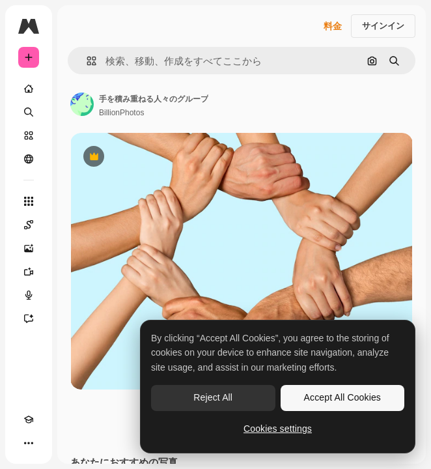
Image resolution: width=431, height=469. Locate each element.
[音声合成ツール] (28, 295)
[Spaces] (28, 224)
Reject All (212, 397)
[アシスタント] (28, 318)
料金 (333, 26)
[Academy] (28, 419)
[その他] (28, 443)
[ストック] (28, 135)
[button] (86, 61)
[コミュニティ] (28, 159)
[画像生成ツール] (28, 248)
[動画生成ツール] (28, 271)
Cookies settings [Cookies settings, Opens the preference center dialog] (277, 428)
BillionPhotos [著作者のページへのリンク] (121, 112)
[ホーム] (28, 88)
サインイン (383, 26)
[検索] (28, 112)
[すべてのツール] (28, 201)
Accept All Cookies (342, 397)
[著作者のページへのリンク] (82, 104)
